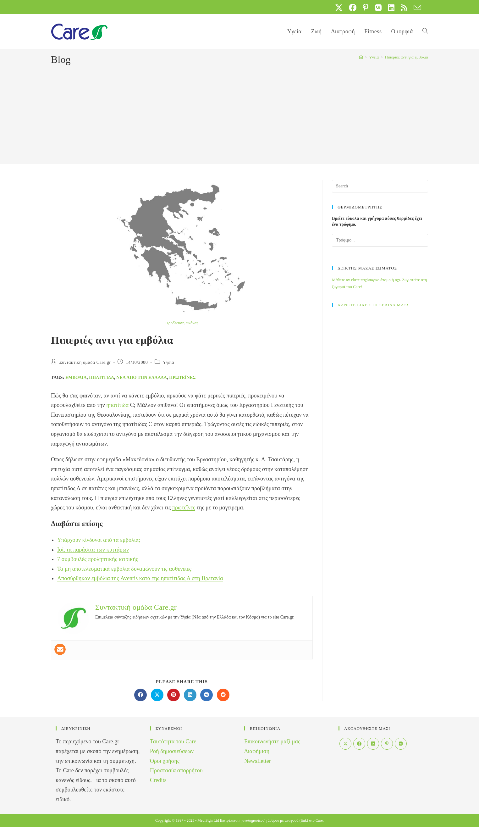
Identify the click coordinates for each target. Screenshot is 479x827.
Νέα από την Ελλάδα (141, 377)
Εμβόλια (76, 377)
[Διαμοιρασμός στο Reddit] (223, 695)
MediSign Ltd (208, 820)
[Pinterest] (387, 744)
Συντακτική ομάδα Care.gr (85, 362)
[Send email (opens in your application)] (415, 7)
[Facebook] (359, 744)
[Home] (361, 57)
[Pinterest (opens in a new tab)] (366, 7)
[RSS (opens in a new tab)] (404, 7)
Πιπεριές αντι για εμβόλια (406, 57)
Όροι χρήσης (164, 761)
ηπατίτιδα (101, 377)
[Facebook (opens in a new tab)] (353, 7)
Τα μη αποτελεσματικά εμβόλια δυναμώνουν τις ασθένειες (124, 569)
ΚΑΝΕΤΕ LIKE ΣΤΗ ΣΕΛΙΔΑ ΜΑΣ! (373, 304)
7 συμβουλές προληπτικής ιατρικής (97, 559)
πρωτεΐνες (182, 377)
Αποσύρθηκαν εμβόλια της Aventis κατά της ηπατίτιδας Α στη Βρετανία (140, 578)
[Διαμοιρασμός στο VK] (206, 695)
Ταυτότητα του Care (173, 741)
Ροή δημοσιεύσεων (172, 751)
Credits (158, 780)
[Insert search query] (380, 186)
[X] (345, 744)
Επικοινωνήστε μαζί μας (272, 741)
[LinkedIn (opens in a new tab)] (391, 7)
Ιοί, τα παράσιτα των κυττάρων (93, 550)
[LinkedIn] (373, 744)
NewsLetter (257, 761)
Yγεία (168, 362)
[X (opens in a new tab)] (339, 7)
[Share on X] (157, 695)
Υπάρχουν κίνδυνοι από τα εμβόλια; (98, 540)
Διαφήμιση (256, 751)
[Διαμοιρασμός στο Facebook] (140, 695)
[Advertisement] (239, 114)
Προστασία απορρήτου (176, 770)
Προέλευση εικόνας (181, 322)
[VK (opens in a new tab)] (378, 7)
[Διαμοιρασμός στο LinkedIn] (190, 695)
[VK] (401, 744)
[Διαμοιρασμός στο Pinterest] (173, 695)
